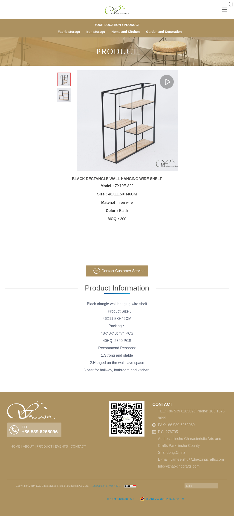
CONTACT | (78, 446)
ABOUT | (29, 446)
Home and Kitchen (125, 32)
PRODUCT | (45, 446)
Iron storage (95, 32)
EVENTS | (62, 446)
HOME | (16, 446)
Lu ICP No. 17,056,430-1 (106, 485)
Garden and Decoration (164, 32)
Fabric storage (69, 32)
